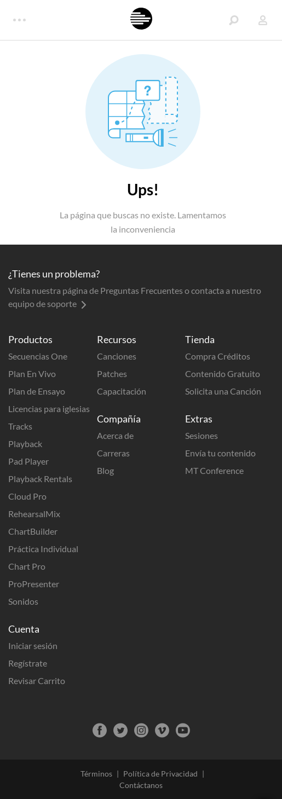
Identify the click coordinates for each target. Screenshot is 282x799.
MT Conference (214, 470)
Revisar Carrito (36, 680)
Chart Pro (26, 566)
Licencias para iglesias (49, 408)
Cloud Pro (27, 496)
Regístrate (27, 663)
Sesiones (201, 435)
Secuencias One (37, 356)
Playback (25, 443)
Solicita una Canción (223, 391)
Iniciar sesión (32, 645)
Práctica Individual (43, 548)
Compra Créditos (217, 356)
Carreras (113, 453)
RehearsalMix (34, 513)
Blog (105, 470)
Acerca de (115, 435)
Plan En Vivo (32, 373)
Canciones (116, 356)
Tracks (20, 426)
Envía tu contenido (220, 453)
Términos (96, 773)
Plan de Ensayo (36, 391)
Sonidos (23, 601)
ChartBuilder (32, 531)
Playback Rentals (40, 478)
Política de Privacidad (160, 773)
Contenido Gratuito (222, 373)
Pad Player (28, 461)
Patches (112, 373)
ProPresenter (33, 583)
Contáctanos (141, 785)
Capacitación (121, 391)
